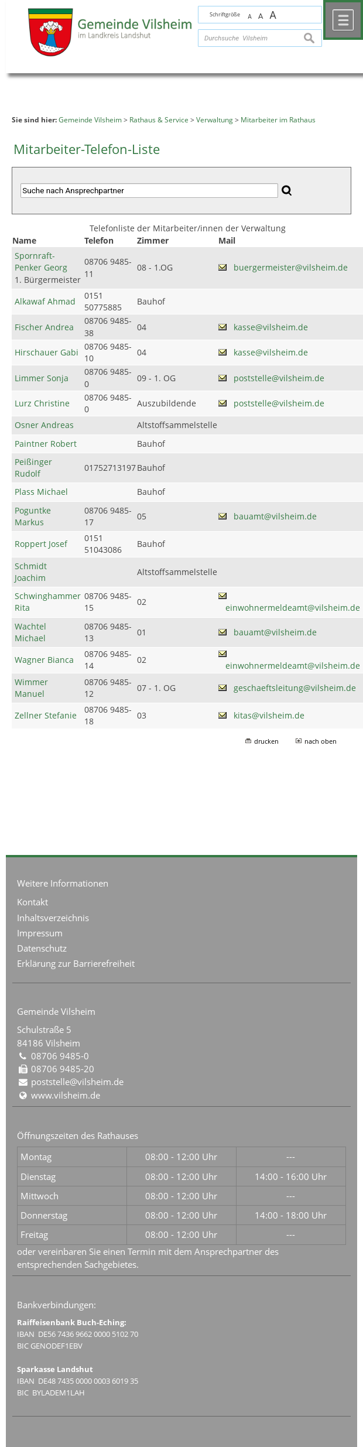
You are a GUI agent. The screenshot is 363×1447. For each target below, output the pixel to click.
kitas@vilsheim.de (269, 715)
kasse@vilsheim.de (271, 327)
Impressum (40, 933)
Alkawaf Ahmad (45, 301)
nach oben (320, 741)
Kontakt (32, 902)
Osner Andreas (44, 425)
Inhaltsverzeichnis (53, 917)
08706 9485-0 (60, 1056)
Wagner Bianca (44, 660)
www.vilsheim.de (65, 1095)
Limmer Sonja (42, 378)
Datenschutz (42, 948)
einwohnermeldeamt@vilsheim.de (292, 608)
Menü (343, 19)
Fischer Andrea (44, 327)
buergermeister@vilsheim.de (291, 267)
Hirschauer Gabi (46, 352)
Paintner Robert (46, 444)
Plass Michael (41, 492)
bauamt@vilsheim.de (275, 516)
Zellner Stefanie (46, 715)
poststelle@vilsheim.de (279, 378)
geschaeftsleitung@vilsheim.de (295, 688)
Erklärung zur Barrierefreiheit (76, 963)
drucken (266, 741)
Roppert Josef (41, 544)
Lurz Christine (42, 403)
